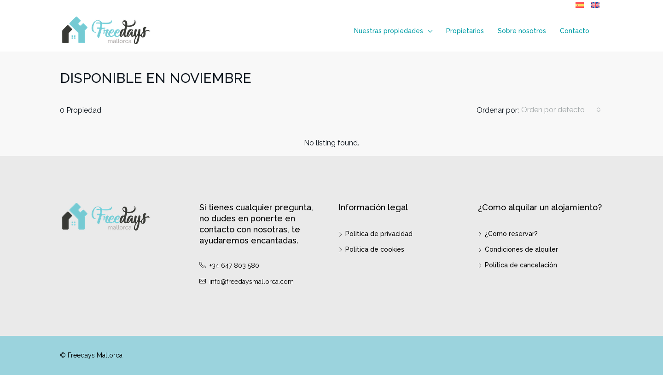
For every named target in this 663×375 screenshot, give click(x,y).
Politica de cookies (374, 249)
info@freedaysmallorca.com (251, 281)
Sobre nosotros (522, 31)
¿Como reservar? (511, 233)
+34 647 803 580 (234, 265)
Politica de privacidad (379, 233)
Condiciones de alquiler (521, 249)
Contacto (574, 31)
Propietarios (465, 31)
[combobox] (561, 110)
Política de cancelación (521, 265)
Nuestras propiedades (388, 31)
